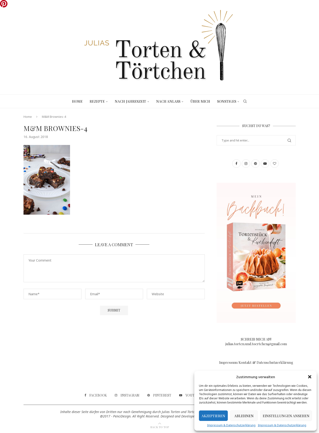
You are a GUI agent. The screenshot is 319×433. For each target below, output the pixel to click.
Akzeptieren (213, 415)
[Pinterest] (159, 395)
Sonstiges (226, 101)
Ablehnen (244, 415)
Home (77, 101)
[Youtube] (190, 395)
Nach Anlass (168, 101)
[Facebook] (95, 395)
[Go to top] (159, 426)
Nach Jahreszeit (130, 101)
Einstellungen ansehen (286, 415)
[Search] (245, 101)
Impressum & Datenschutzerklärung (231, 425)
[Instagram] (127, 395)
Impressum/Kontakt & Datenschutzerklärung (256, 362)
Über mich (200, 101)
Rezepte (97, 101)
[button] (309, 376)
